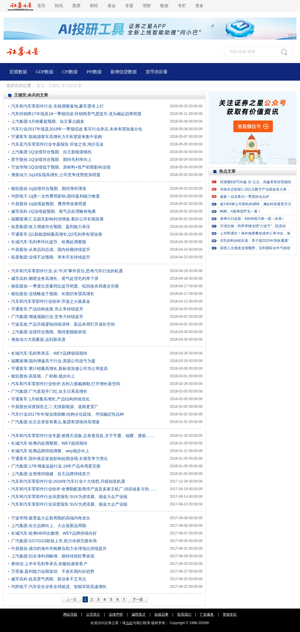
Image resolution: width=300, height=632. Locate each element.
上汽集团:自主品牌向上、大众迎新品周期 (48, 525)
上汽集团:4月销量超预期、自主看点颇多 (47, 121)
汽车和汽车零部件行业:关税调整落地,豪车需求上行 (57, 106)
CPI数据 (70, 71)
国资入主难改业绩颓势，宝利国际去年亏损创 (255, 248)
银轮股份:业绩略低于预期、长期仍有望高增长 (52, 293)
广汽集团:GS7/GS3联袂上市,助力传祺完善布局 (54, 540)
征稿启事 (161, 614)
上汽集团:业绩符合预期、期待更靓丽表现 (48, 331)
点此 (129, 623)
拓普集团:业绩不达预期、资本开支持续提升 (50, 257)
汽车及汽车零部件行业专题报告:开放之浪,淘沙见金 (57, 144)
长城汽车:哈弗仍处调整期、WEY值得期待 (49, 443)
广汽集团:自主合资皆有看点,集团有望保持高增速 (55, 421)
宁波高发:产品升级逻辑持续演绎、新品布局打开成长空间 (63, 324)
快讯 (59, 6)
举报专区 (230, 614)
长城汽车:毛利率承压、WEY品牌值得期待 (49, 353)
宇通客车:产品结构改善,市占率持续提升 (47, 309)
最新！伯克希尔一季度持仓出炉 (244, 197)
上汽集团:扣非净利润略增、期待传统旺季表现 (52, 556)
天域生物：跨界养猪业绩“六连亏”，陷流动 (253, 226)
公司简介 (93, 614)
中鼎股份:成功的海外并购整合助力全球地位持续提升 (59, 548)
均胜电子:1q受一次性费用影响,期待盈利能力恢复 (55, 196)
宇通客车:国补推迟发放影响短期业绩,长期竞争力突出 (59, 458)
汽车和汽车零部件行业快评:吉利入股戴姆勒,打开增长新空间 (65, 383)
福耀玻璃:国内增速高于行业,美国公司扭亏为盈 (53, 361)
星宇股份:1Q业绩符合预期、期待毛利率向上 (51, 159)
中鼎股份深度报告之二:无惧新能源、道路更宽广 (54, 406)
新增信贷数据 (123, 71)
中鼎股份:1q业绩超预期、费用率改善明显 (48, 203)
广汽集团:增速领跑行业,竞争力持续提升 (47, 316)
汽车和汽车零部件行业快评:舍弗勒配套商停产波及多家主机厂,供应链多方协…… (84, 489)
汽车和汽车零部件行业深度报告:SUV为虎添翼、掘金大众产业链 (69, 496)
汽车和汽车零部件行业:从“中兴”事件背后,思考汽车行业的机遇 (67, 271)
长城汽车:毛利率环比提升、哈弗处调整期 (48, 241)
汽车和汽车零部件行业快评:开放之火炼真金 (50, 301)
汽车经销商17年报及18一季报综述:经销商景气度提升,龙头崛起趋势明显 (76, 113)
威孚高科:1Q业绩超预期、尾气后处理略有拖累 (53, 211)
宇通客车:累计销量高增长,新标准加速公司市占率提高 (59, 368)
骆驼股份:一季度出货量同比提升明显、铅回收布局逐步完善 (65, 286)
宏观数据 (18, 71)
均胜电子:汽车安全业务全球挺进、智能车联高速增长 (59, 586)
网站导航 (70, 614)
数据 (164, 6)
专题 (129, 6)
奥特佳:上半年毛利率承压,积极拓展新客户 (49, 563)
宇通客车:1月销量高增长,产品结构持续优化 (50, 399)
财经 (94, 6)
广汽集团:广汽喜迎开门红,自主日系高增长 (49, 391)
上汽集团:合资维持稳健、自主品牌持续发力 (50, 473)
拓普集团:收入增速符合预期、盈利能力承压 (50, 226)
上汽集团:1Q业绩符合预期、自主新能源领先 (51, 151)
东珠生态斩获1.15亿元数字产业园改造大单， (255, 189)
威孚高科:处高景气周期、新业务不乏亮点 (48, 579)
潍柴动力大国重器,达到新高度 (38, 339)
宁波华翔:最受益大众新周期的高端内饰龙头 (50, 518)
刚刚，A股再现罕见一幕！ (240, 211)
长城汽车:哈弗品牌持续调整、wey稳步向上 (50, 450)
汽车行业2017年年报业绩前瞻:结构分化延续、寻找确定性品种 (67, 414)
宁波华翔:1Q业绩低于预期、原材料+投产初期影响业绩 (60, 167)
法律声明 (116, 614)
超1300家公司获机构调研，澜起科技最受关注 (255, 204)
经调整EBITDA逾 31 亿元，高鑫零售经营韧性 (255, 182)
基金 (112, 6)
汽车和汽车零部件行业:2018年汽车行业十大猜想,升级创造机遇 (68, 481)
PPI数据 (94, 71)
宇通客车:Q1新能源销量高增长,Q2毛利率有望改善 (56, 234)
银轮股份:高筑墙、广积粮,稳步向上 (43, 376)
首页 (41, 6)
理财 (147, 6)
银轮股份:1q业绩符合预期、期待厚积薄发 (48, 188)
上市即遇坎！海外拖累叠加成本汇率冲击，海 (255, 233)
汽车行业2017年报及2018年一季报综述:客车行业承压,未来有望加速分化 (76, 129)
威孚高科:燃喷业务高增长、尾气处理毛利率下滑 (54, 278)
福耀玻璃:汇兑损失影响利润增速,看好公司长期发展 (57, 219)
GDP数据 (44, 71)
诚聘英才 (139, 614)
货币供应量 (157, 71)
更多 (199, 6)
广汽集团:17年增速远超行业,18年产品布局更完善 (55, 466)
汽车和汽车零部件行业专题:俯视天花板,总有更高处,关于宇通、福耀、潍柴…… (82, 435)
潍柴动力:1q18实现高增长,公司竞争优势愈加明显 (55, 174)
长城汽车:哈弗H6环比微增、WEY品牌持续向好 (54, 533)
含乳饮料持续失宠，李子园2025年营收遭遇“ (254, 241)
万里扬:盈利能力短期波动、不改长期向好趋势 (52, 571)
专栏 (182, 6)
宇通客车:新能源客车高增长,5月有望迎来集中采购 (56, 136)
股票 (76, 6)
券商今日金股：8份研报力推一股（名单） (252, 219)
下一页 (137, 599)
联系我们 (184, 614)
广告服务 (207, 614)
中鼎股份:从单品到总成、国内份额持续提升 (50, 249)
